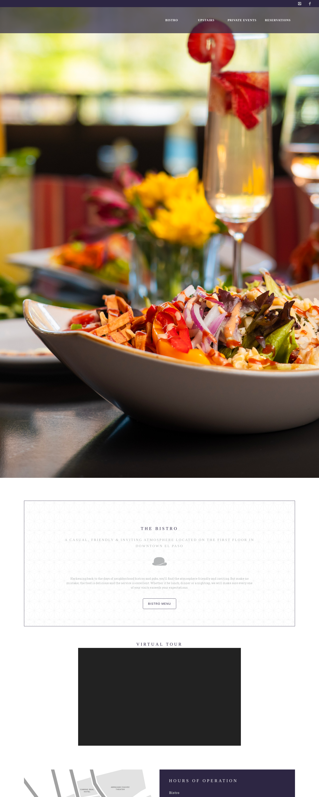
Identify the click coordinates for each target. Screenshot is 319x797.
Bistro (171, 20)
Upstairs (206, 20)
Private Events (242, 20)
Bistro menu (159, 603)
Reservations (278, 20)
